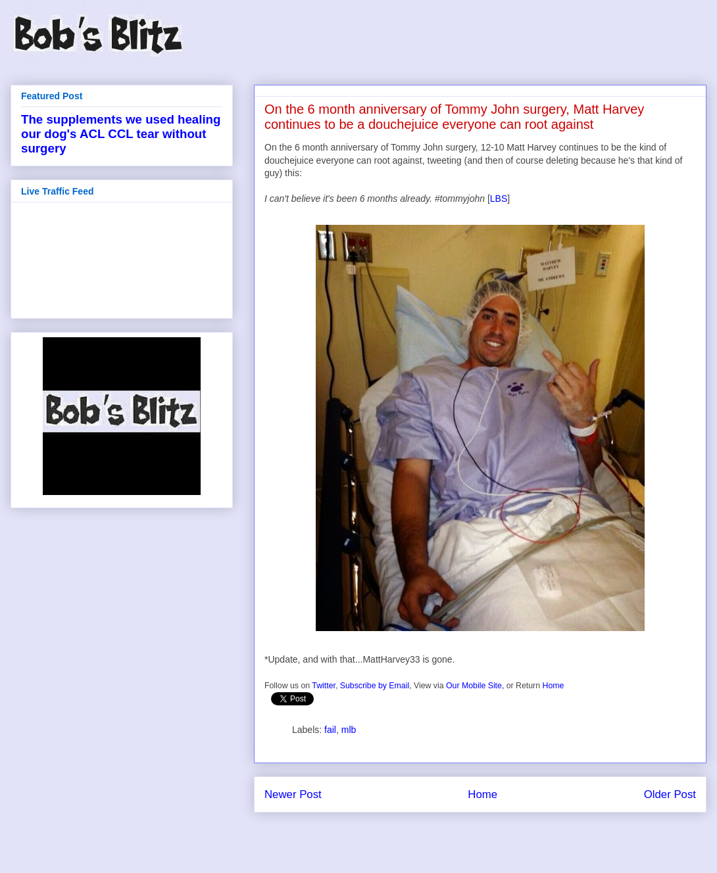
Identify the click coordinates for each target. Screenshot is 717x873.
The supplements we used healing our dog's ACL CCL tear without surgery (120, 133)
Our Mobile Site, (475, 685)
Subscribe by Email (374, 685)
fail (330, 729)
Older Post (670, 794)
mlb (349, 729)
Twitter (323, 685)
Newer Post (293, 794)
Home (553, 685)
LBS (498, 198)
